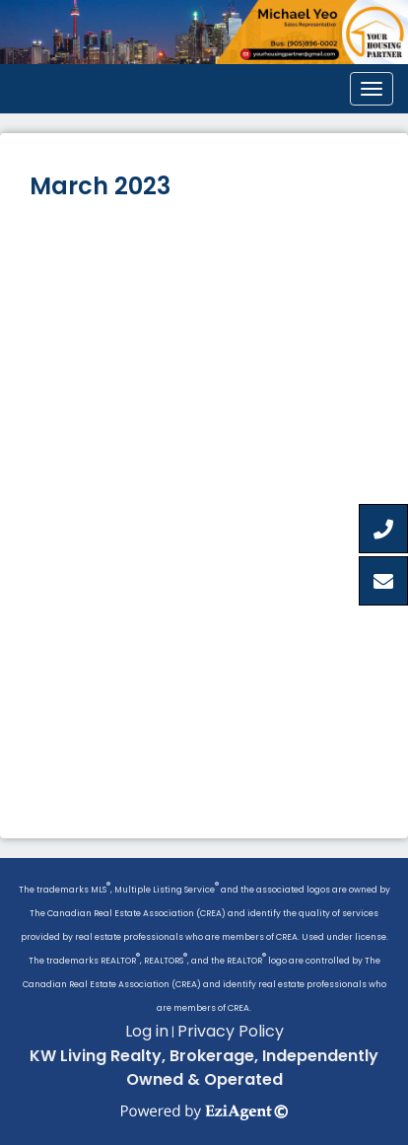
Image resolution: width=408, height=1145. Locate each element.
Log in (147, 1031)
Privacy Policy (230, 1031)
